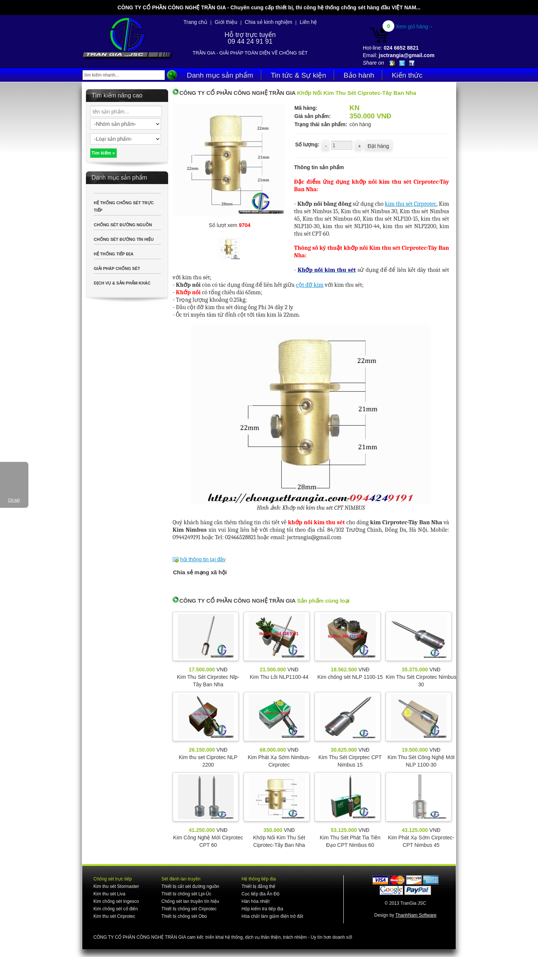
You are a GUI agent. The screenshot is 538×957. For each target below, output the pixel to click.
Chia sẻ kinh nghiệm (268, 22)
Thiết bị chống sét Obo (184, 916)
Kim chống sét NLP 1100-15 (350, 677)
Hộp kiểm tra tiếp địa (262, 908)
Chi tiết (14, 500)
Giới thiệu (226, 22)
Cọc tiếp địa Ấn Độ (260, 894)
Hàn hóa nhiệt (255, 901)
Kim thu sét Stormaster (116, 886)
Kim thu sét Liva (109, 894)
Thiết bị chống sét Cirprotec (189, 908)
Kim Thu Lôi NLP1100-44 (279, 677)
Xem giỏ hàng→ (414, 26)
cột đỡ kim (310, 285)
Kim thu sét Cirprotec (114, 916)
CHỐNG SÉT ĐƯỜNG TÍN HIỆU (124, 239)
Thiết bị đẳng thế (258, 886)
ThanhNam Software (415, 915)
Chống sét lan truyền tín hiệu (190, 901)
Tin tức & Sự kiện (298, 75)
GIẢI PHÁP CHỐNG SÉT (117, 268)
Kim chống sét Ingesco (116, 901)
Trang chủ (195, 22)
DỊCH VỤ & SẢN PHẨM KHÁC (122, 283)
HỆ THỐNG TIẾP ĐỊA (113, 254)
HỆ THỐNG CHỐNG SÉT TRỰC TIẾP (124, 206)
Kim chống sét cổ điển (115, 908)
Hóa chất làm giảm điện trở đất (272, 916)
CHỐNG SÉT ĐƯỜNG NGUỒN (123, 225)
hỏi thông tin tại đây (203, 559)
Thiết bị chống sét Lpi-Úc (186, 894)
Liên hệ (308, 22)
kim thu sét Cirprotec (410, 204)
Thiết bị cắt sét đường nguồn (190, 886)
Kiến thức (407, 75)
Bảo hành (359, 75)
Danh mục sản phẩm (220, 75)
